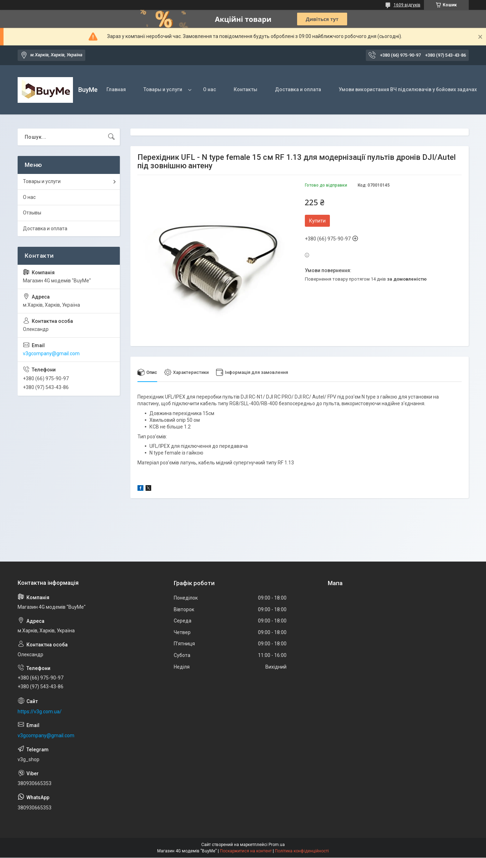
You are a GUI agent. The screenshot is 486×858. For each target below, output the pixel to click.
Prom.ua (277, 845)
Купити (317, 221)
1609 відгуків (407, 4)
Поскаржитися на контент (246, 851)
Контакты (245, 89)
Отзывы (32, 212)
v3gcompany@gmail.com (51, 353)
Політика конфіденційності (302, 851)
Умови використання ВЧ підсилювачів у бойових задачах (408, 89)
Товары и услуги (162, 89)
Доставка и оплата (298, 89)
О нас (209, 89)
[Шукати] (111, 137)
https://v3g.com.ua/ (40, 711)
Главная (116, 89)
